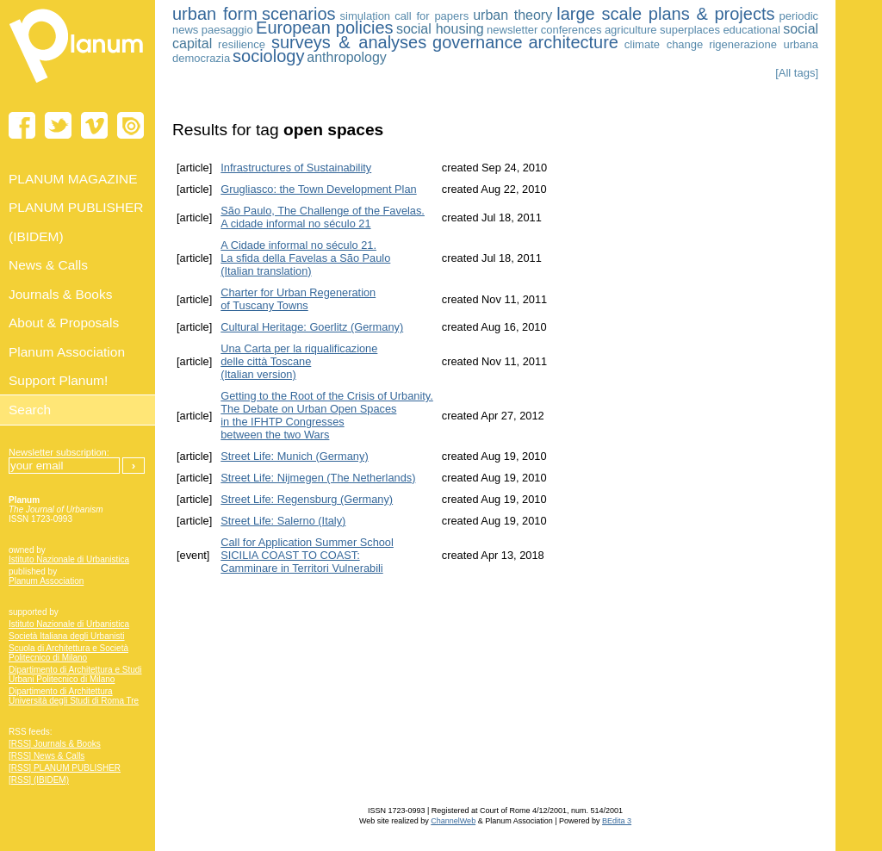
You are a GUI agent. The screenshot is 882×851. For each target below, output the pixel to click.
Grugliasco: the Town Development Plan (318, 189)
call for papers (431, 15)
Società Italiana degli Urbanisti (67, 636)
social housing (440, 29)
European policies (324, 27)
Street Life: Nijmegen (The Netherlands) (317, 477)
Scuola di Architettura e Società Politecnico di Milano (68, 652)
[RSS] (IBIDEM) (39, 780)
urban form (215, 13)
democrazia (201, 58)
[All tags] (796, 72)
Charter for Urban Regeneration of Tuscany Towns (298, 299)
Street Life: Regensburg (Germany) (306, 499)
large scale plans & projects (665, 13)
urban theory (512, 15)
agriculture (631, 29)
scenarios (299, 13)
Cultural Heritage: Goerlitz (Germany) (311, 326)
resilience (241, 44)
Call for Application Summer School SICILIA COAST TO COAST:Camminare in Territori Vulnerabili (307, 555)
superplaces (690, 29)
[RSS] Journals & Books (55, 744)
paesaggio (227, 29)
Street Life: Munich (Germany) (294, 456)
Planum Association (46, 581)
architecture (573, 42)
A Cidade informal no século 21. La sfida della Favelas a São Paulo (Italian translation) (305, 258)
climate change (663, 44)
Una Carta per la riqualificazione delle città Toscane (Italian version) (298, 361)
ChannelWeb (453, 821)
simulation (365, 15)
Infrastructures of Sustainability (295, 167)
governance (477, 42)
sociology (268, 56)
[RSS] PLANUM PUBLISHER (65, 768)
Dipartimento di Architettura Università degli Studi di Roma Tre (74, 695)
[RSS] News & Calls (46, 756)
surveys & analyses (348, 42)
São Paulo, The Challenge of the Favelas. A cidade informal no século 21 (322, 217)
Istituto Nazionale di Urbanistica (69, 559)
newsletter (512, 29)
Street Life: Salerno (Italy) (282, 520)
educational (751, 29)
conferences (571, 29)
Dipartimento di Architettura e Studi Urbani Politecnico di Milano (75, 674)
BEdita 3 (616, 821)
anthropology (347, 57)
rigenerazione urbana (763, 44)
